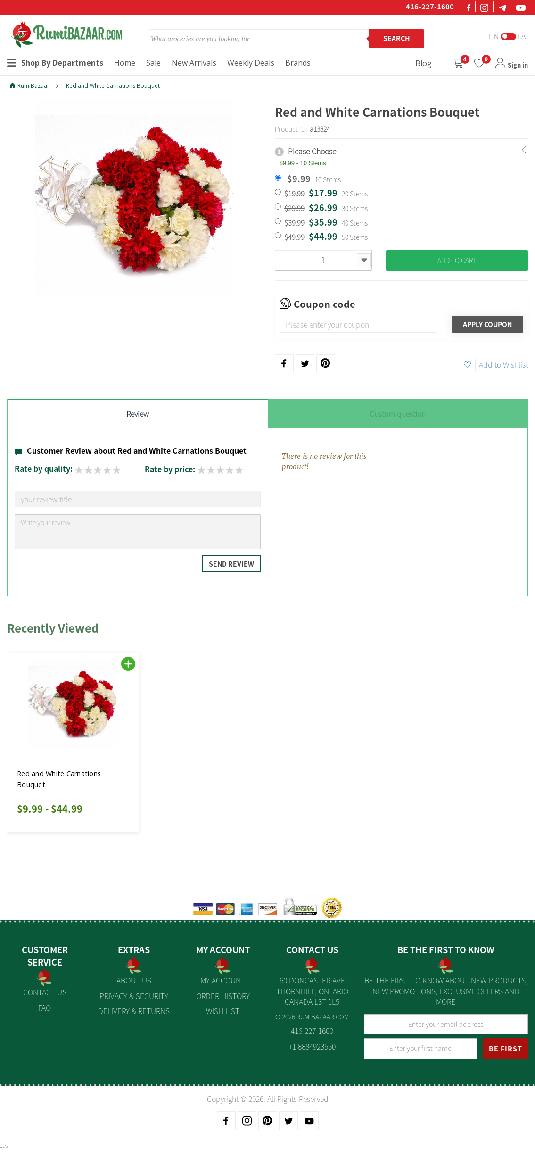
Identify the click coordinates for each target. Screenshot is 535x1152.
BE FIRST (505, 1048)
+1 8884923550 (312, 1046)
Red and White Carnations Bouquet (113, 86)
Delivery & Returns (134, 1010)
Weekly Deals (250, 63)
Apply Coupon (487, 324)
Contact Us (44, 992)
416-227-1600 (430, 6)
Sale (153, 63)
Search (396, 38)
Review (137, 413)
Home (124, 63)
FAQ (44, 1007)
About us (133, 980)
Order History (223, 995)
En (494, 36)
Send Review (231, 563)
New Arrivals (194, 63)
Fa (522, 36)
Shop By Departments (55, 63)
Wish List (222, 1010)
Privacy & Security (133, 995)
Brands (298, 63)
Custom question (398, 413)
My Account (222, 980)
